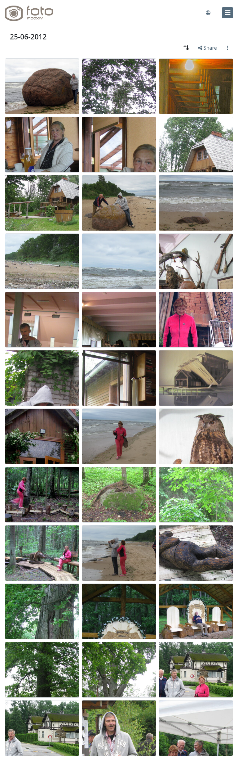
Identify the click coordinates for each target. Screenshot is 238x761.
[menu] (227, 12)
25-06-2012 (28, 37)
